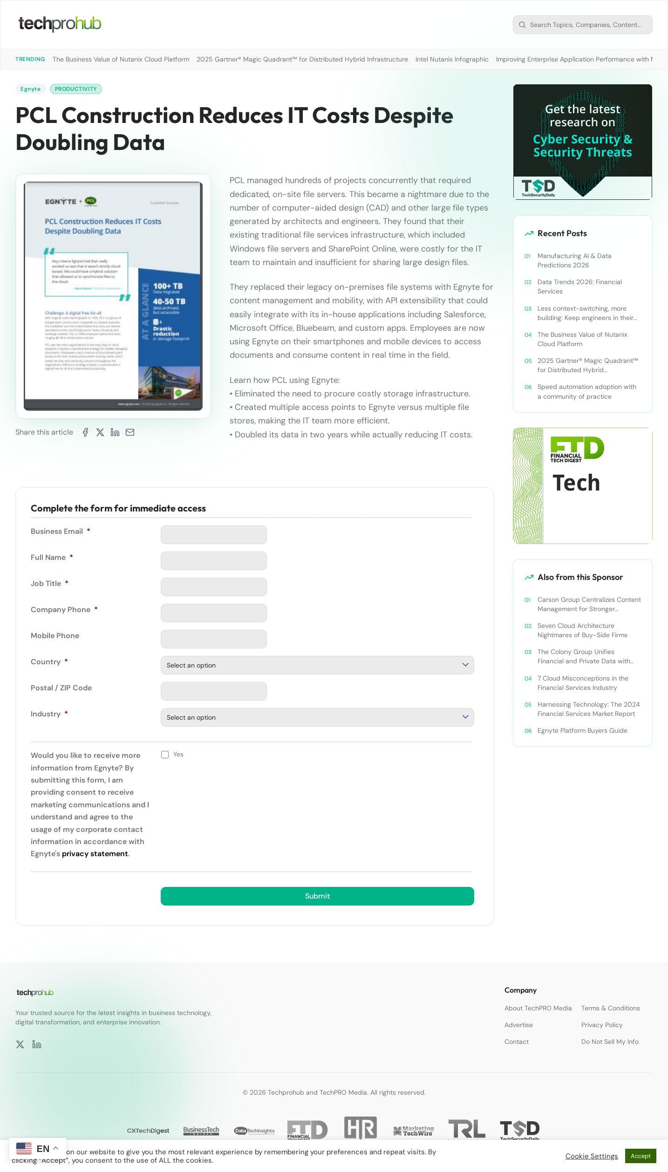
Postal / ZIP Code (61, 688)
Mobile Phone (55, 636)
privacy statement (95, 854)
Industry (49, 714)
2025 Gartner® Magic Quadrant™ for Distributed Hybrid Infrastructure (302, 59)
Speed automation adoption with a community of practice (587, 391)
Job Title (49, 583)
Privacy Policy (602, 1025)
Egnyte (30, 89)
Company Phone (64, 609)
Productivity (76, 89)
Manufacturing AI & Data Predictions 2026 (575, 260)
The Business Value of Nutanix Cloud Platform (121, 59)
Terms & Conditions (610, 1008)
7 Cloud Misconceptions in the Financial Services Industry (583, 683)
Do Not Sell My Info (610, 1041)
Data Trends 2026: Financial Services (580, 286)
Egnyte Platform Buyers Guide (582, 730)
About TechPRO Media (538, 1008)
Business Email (60, 531)
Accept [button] (641, 1156)
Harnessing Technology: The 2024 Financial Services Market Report (589, 709)
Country (49, 662)
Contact (516, 1041)
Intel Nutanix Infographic (452, 59)
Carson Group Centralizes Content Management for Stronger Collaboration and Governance (589, 604)
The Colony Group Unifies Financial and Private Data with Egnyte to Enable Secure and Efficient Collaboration (584, 656)
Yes (178, 754)
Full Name (52, 557)
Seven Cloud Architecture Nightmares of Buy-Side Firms (582, 630)
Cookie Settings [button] (592, 1156)
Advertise (518, 1025)
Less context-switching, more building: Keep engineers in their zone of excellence (586, 313)
